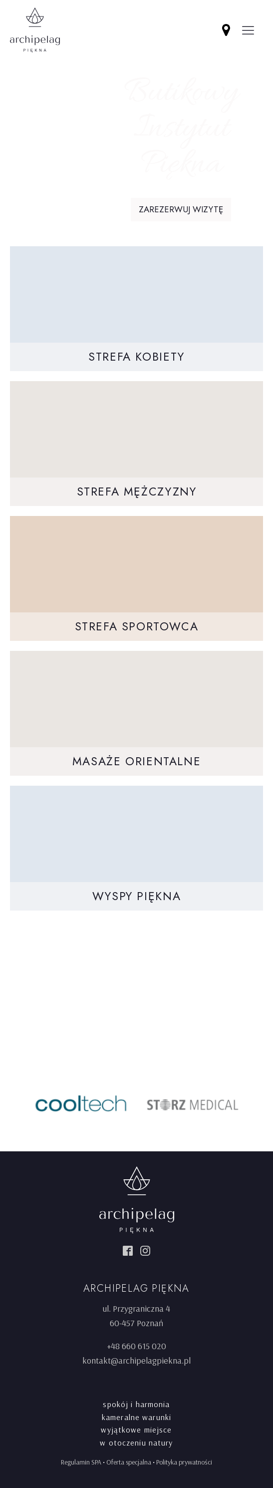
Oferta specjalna (128, 1462)
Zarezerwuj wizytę (181, 209)
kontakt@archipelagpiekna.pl (136, 1360)
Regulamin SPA (81, 1462)
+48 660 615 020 (136, 1346)
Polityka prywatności (184, 1462)
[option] (80, 1103)
